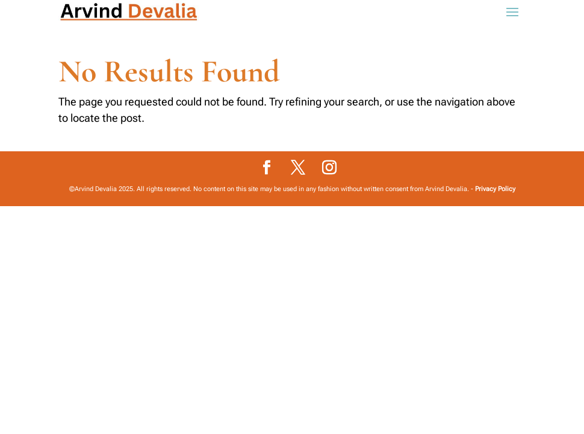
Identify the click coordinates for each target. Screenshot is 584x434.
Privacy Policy (495, 189)
